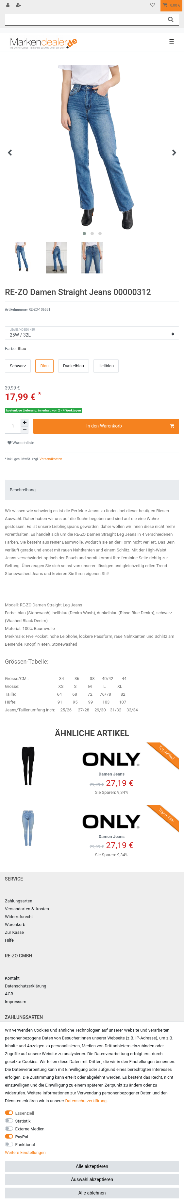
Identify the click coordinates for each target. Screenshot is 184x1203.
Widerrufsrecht (19, 916)
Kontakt (12, 978)
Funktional (25, 1144)
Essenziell (24, 1113)
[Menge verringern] (24, 430)
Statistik (23, 1121)
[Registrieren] (19, 5)
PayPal (21, 1136)
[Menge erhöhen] (24, 423)
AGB (9, 993)
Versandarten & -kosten (27, 908)
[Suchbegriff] (83, 19)
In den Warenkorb (130, 426)
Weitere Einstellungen (25, 1152)
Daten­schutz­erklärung (86, 1100)
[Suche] (170, 19)
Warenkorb (15, 924)
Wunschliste (21, 443)
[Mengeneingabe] (13, 426)
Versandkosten (50, 459)
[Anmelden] (8, 5)
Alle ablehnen (92, 1192)
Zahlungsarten (18, 900)
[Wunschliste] (152, 5)
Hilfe (9, 940)
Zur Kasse (14, 932)
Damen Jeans (111, 761)
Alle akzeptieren (92, 1166)
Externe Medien (30, 1128)
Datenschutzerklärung (25, 986)
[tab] (92, 490)
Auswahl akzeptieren (92, 1179)
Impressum (15, 1001)
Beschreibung (23, 489)
